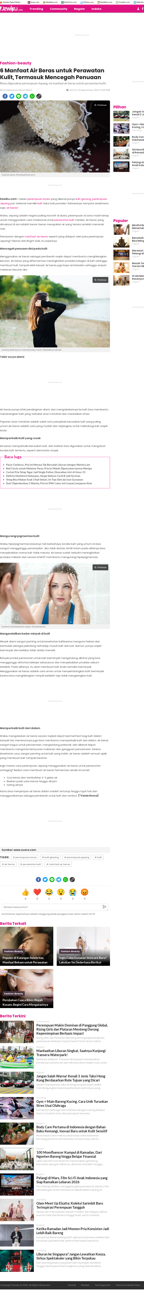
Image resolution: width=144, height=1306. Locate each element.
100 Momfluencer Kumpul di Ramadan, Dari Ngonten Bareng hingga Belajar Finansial (69, 1154)
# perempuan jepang (76, 857)
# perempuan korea (25, 857)
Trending (36, 9)
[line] (18, 96)
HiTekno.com (88, 2)
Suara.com (35, 2)
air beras (11, 207)
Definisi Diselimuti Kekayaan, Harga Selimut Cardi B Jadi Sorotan (43, 475)
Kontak (72, 1285)
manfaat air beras (36, 236)
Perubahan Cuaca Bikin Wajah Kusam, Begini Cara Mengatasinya (25, 1002)
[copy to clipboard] (39, 96)
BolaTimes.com (70, 2)
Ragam (79, 9)
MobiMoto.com (106, 2)
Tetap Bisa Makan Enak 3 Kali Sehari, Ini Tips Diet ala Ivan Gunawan (44, 479)
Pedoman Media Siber (128, 1285)
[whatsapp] (32, 96)
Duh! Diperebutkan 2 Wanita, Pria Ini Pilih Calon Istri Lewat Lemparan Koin (49, 483)
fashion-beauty (13, 951)
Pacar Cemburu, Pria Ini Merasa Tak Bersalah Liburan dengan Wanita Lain (48, 464)
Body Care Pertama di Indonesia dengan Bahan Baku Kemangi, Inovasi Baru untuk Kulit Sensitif (71, 1129)
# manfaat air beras (58, 864)
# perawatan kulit (30, 864)
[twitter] (11, 96)
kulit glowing (83, 199)
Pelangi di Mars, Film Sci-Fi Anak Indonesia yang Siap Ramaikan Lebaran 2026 (71, 1180)
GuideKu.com (124, 2)
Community (58, 9)
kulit (39, 203)
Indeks (96, 9)
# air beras (8, 864)
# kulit (98, 857)
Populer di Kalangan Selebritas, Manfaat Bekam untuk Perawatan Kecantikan (25, 960)
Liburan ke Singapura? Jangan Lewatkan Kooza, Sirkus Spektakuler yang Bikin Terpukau (71, 1256)
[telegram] (25, 96)
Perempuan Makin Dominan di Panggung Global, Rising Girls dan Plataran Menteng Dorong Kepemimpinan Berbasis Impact (72, 1029)
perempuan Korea (38, 199)
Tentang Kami (102, 1285)
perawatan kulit (64, 220)
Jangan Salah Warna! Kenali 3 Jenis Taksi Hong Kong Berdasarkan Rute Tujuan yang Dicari (70, 1078)
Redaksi (85, 1285)
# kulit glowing (50, 857)
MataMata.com (52, 2)
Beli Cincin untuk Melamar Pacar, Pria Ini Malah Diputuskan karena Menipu (49, 468)
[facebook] (5, 96)
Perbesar (100, 105)
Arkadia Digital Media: (11, 2)
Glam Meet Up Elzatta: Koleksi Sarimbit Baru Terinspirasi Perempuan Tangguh (69, 1205)
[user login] (138, 9)
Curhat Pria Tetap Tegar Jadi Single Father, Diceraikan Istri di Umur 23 (45, 472)
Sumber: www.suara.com (19, 850)
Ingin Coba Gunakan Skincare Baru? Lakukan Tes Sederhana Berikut (83, 960)
